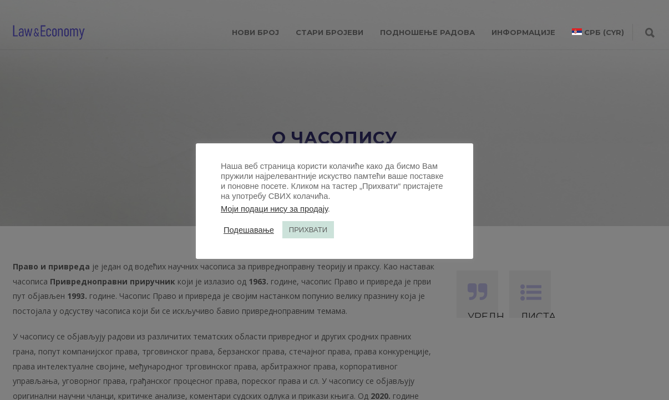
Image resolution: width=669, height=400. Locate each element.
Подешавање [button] (249, 230)
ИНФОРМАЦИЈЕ (523, 32)
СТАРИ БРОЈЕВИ (329, 32)
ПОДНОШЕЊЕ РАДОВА (427, 32)
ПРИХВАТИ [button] (308, 230)
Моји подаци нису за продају (274, 208)
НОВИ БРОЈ (255, 32)
